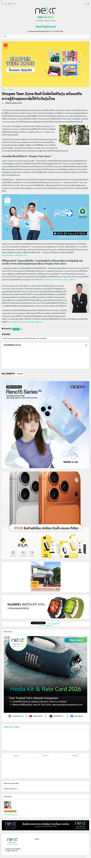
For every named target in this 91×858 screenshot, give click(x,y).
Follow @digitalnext (53, 624)
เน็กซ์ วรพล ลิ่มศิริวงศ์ (10, 811)
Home (3, 89)
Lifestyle (10, 89)
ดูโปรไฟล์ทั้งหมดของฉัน (11, 815)
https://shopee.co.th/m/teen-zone (15, 255)
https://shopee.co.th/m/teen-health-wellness (58, 280)
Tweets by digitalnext (46, 626)
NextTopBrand (45, 26)
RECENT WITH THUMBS (11, 727)
